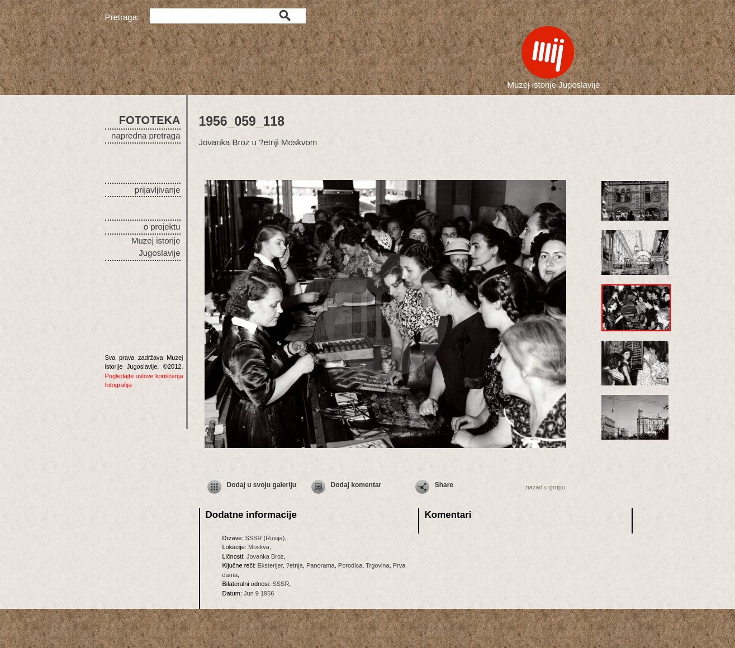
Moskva (258, 547)
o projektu (162, 226)
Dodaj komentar (356, 485)
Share (444, 485)
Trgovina (377, 565)
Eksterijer (269, 565)
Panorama (320, 565)
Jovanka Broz (265, 556)
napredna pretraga (145, 135)
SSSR (280, 583)
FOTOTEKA (150, 120)
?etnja (294, 565)
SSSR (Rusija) (264, 538)
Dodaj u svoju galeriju (262, 485)
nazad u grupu (545, 487)
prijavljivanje (158, 189)
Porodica (350, 565)
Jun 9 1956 (259, 593)
